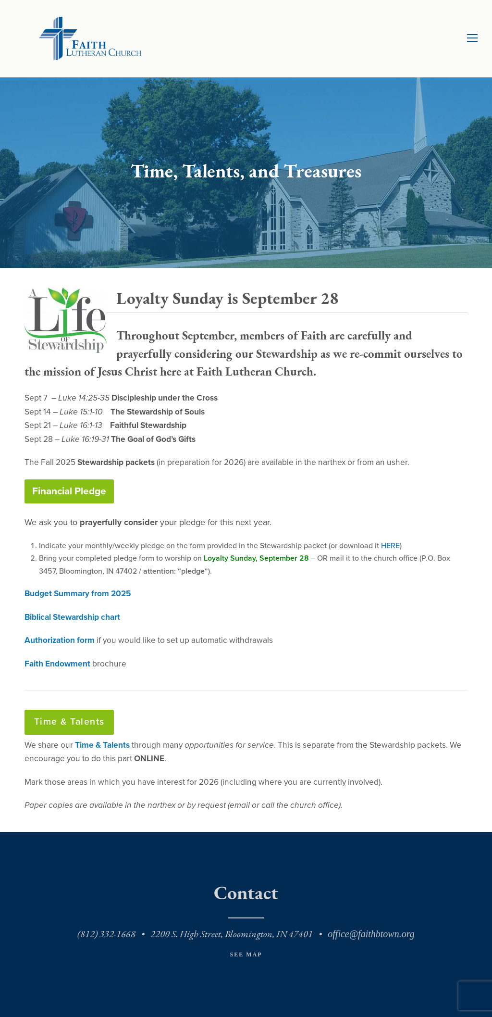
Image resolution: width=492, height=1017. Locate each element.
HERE (390, 546)
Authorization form (60, 640)
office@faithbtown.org (371, 934)
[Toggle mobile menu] (472, 38)
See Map (246, 954)
